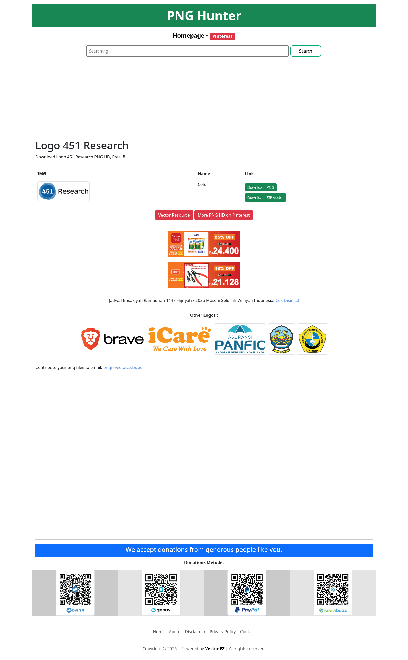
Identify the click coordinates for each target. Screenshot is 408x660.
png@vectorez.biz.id (123, 367)
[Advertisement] (204, 102)
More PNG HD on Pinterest (224, 215)
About (175, 632)
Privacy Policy (223, 632)
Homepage (188, 35)
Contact (247, 632)
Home (159, 632)
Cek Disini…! (287, 300)
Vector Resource (174, 215)
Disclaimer (195, 632)
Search (306, 51)
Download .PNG (260, 187)
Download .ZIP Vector (265, 197)
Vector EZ (214, 648)
